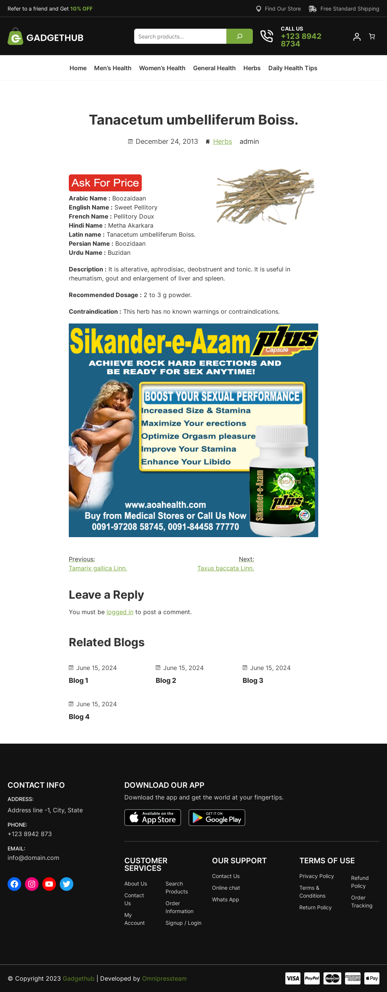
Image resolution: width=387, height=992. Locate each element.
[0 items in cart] (371, 36)
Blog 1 (78, 680)
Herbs (222, 141)
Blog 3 (253, 680)
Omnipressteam (164, 978)
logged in (120, 612)
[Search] (239, 36)
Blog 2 (166, 680)
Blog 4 (79, 717)
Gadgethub (78, 978)
